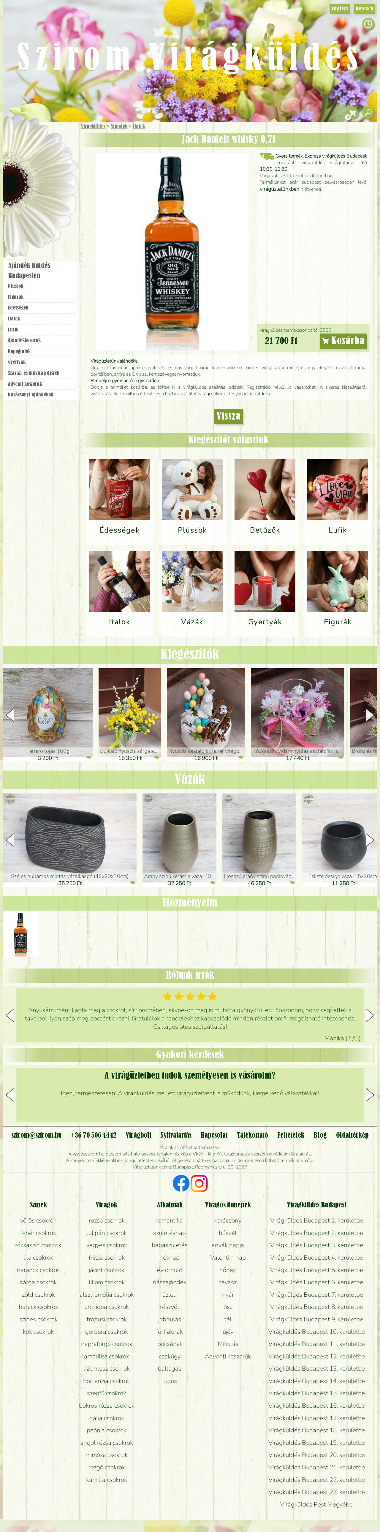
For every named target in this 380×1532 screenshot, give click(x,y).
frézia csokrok (107, 1257)
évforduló (169, 1270)
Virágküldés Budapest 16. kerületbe (316, 1405)
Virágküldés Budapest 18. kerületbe (316, 1430)
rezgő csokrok (106, 1467)
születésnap (169, 1233)
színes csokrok (38, 1319)
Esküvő (54, 187)
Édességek (18, 308)
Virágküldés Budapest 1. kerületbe (316, 1220)
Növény (53, 170)
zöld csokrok (38, 1294)
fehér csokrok (38, 1233)
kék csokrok (38, 1332)
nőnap (228, 1270)
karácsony (227, 1220)
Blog (320, 1135)
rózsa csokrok (107, 1220)
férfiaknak (169, 1332)
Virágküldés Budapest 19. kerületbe (316, 1443)
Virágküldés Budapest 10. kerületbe (316, 1332)
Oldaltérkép (352, 1135)
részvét (169, 1307)
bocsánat (169, 1344)
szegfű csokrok (106, 1393)
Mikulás (228, 1344)
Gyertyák (17, 362)
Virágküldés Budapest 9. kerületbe (316, 1319)
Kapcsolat (214, 1135)
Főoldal (20, 136)
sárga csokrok (38, 1282)
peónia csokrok (106, 1430)
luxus (169, 1381)
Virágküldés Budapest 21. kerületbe (316, 1467)
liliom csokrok (107, 1282)
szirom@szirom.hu (36, 1135)
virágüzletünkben (279, 189)
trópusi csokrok (107, 1319)
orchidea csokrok (106, 1307)
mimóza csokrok (107, 1455)
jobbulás (169, 1319)
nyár (228, 1294)
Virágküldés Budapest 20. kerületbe (316, 1455)
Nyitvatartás (175, 1135)
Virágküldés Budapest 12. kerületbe (316, 1356)
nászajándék (169, 1282)
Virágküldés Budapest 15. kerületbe (316, 1393)
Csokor (45, 155)
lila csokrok (38, 1257)
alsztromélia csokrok (107, 1294)
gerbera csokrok (106, 1332)
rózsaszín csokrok (38, 1245)
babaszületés (170, 1245)
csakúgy (169, 1356)
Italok (139, 126)
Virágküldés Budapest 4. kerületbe (316, 1257)
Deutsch (364, 9)
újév (228, 1332)
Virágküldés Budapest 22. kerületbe (316, 1480)
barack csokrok (38, 1307)
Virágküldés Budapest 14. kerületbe (316, 1381)
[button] (370, 715)
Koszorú (48, 204)
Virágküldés (93, 126)
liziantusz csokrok (106, 1368)
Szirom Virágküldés (189, 59)
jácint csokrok (106, 1270)
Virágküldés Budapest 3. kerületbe (316, 1245)
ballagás (169, 1368)
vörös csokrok (38, 1220)
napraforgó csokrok (106, 1344)
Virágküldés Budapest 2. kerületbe (316, 1233)
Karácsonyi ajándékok (30, 395)
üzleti (169, 1294)
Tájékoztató (252, 1135)
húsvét (228, 1233)
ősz (228, 1307)
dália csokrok (106, 1418)
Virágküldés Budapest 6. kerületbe (316, 1282)
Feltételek (290, 1135)
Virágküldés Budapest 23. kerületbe (316, 1492)
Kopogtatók (19, 351)
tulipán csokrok (106, 1233)
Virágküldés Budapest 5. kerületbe (316, 1270)
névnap (169, 1257)
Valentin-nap (228, 1257)
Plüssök (15, 286)
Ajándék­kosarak (24, 340)
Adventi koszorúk (25, 384)
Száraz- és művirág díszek (33, 373)
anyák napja (228, 1245)
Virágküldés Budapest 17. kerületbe (316, 1418)
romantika (169, 1220)
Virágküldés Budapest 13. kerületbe (316, 1368)
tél (228, 1319)
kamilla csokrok (106, 1480)
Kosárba (343, 341)
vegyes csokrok (106, 1245)
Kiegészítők (190, 654)
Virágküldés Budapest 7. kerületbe (316, 1294)
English (340, 9)
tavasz (228, 1282)
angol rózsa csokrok (106, 1443)
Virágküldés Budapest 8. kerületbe (316, 1307)
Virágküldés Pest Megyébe (316, 1504)
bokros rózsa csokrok (106, 1405)
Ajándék (119, 126)
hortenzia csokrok (106, 1381)
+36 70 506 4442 (94, 1135)
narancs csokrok (38, 1270)
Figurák (15, 297)
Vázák (190, 779)
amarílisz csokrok (106, 1356)
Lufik (13, 330)
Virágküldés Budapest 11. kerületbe (316, 1344)
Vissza (228, 416)
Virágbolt (39, 220)
